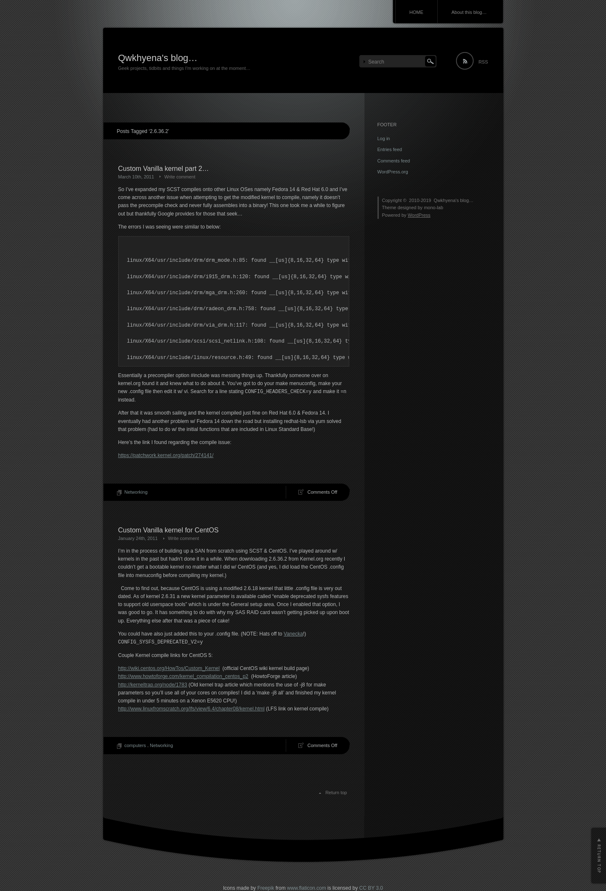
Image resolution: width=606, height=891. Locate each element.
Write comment (179, 176)
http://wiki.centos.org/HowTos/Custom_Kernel (169, 668)
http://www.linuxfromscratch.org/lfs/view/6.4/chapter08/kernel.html (191, 709)
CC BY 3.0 (371, 888)
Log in (383, 138)
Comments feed (393, 160)
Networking (136, 492)
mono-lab (433, 207)
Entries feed (389, 149)
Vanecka (293, 634)
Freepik (265, 888)
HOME (416, 12)
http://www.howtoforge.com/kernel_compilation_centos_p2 (183, 676)
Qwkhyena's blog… (158, 58)
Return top (336, 792)
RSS (483, 61)
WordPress (419, 215)
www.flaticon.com (306, 888)
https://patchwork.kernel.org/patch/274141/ (166, 455)
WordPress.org (392, 171)
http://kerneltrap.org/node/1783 (152, 685)
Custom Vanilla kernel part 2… (163, 168)
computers (135, 745)
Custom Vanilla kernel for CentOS (168, 530)
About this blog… (469, 12)
